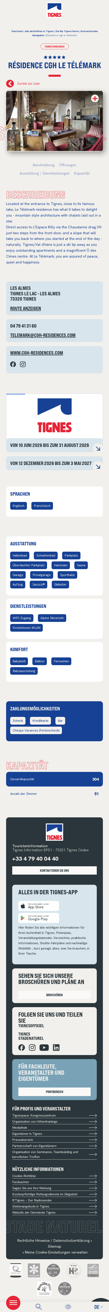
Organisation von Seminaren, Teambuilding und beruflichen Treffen (54, 1154)
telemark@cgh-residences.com (43, 335)
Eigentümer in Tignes (54, 1134)
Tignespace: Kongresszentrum (54, 1115)
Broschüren (54, 995)
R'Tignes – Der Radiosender (54, 1200)
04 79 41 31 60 (23, 325)
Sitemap (54, 1246)
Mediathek (54, 1127)
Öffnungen (67, 165)
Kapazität (82, 173)
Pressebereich (54, 1140)
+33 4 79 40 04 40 (35, 858)
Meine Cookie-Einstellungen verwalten (56, 1252)
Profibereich (54, 1092)
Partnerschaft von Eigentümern (54, 1146)
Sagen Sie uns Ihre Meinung (54, 1188)
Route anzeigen (25, 308)
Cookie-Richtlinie (54, 1176)
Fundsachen (54, 1182)
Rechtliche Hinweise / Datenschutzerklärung (53, 1240)
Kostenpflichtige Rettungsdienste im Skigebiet (54, 1194)
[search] (38, 1307)
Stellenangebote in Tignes (54, 1206)
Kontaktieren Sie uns (54, 870)
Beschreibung (44, 165)
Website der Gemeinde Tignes (54, 1212)
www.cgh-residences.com (36, 352)
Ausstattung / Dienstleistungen (45, 173)
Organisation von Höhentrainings (54, 1121)
